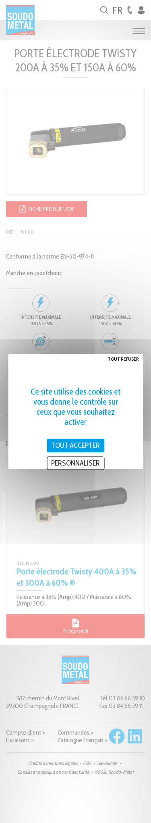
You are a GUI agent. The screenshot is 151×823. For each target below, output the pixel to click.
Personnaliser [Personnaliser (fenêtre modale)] (75, 462)
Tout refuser (123, 359)
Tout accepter (75, 445)
